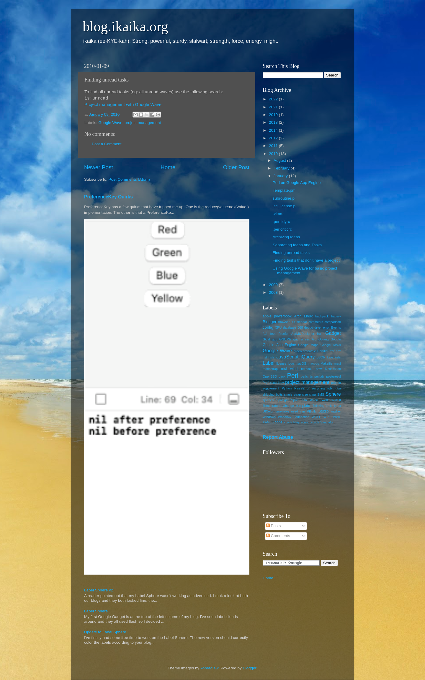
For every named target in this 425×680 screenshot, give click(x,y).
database (289, 327)
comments (315, 322)
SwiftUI (336, 400)
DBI (300, 327)
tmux (337, 405)
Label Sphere (96, 611)
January (281, 176)
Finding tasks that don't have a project (306, 260)
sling (312, 394)
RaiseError (302, 388)
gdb (274, 339)
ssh (304, 400)
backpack (322, 316)
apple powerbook (277, 316)
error (326, 327)
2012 (274, 138)
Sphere (333, 394)
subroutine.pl (284, 198)
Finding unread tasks (291, 252)
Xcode (277, 422)
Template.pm (284, 190)
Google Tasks (331, 345)
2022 (274, 99)
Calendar (300, 322)
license (282, 363)
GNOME (285, 339)
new (319, 369)
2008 (274, 292)
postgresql (333, 376)
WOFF (316, 417)
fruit (319, 333)
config (268, 327)
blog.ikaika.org (125, 26)
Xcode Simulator (322, 422)
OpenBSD (270, 376)
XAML (267, 422)
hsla (271, 357)
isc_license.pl (284, 206)
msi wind (289, 369)
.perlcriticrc (282, 229)
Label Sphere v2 (98, 590)
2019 (274, 114)
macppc (313, 363)
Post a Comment (107, 144)
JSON (321, 357)
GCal (266, 339)
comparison (332, 322)
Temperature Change (278, 405)
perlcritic (307, 376)
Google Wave (110, 122)
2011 (274, 145)
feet (273, 333)
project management (143, 122)
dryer (318, 327)
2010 (274, 153)
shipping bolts (273, 394)
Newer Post (98, 167)
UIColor (268, 411)
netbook (306, 369)
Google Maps (308, 345)
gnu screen (301, 339)
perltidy (319, 376)
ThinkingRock (322, 405)
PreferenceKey (273, 382)
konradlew (209, 668)
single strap (292, 394)
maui (337, 363)
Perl (292, 375)
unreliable (282, 411)
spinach (268, 400)
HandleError (325, 351)
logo (291, 363)
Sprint (295, 400)
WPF (327, 417)
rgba (337, 388)
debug (308, 327)
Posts (273, 526)
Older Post (236, 167)
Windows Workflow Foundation (286, 417)
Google (336, 339)
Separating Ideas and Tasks (297, 245)
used (294, 411)
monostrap (270, 369)
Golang (323, 339)
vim (302, 411)
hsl (265, 357)
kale (330, 357)
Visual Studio (317, 411)
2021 (274, 107)
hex (338, 351)
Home (168, 167)
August (280, 160)
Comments (278, 536)
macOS (300, 363)
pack (282, 376)
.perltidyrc (281, 221)
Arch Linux (303, 316)
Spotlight (282, 400)
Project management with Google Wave (122, 104)
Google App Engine (279, 345)
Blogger (270, 321)
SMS (320, 394)
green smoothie (305, 351)
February (282, 168)
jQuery (308, 356)
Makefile (326, 363)
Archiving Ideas (286, 237)
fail (265, 334)
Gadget (333, 333)
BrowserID (285, 322)
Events (336, 327)
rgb (329, 388)
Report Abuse (278, 437)
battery (336, 316)
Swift (324, 400)
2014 (274, 130)
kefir (338, 357)
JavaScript (287, 356)
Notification (333, 369)
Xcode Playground (296, 422)
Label (268, 363)
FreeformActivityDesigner (296, 333)
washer (336, 411)
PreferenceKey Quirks (108, 196)
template (303, 406)
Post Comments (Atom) (129, 179)
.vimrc (278, 213)
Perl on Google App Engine (297, 182)
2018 (274, 122)
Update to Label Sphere (105, 632)
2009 (274, 285)
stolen (313, 400)
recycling (318, 388)
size (305, 394)
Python (287, 388)
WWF (337, 417)
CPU (278, 327)
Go (314, 339)
